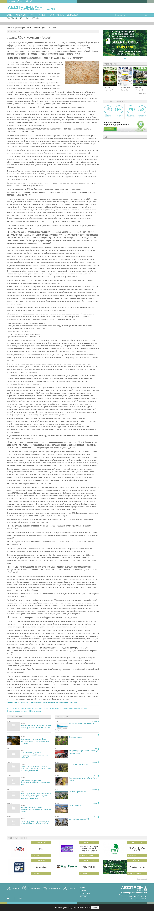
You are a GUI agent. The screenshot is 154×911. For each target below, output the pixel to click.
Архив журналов (54, 888)
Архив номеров (20, 27)
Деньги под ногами (75, 737)
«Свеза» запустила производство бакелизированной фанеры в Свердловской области (35, 782)
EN (21, 1)
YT (20, 898)
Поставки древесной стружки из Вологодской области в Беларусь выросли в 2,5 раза (36, 809)
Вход (13, 1)
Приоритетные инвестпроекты (131, 116)
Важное (82, 887)
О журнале (60, 15)
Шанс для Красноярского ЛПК (79, 819)
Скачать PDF (109, 90)
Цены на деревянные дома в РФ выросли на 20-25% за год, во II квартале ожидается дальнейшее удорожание (36, 796)
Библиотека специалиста (108, 116)
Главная (9, 15)
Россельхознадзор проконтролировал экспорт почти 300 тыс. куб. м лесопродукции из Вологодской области (36, 768)
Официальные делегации (142, 116)
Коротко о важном (75, 805)
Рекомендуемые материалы (29, 18)
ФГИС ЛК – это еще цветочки (78, 764)
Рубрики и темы (20, 15)
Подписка (15, 888)
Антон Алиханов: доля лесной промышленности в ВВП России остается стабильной (34, 755)
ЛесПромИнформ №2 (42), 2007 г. (45, 27)
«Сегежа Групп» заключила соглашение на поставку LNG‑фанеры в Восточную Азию (35, 822)
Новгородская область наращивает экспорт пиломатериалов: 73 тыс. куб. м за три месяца (36, 726)
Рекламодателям (72, 15)
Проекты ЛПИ (42, 15)
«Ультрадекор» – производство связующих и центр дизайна (83, 752)
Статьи (29, 27)
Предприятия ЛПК (119, 116)
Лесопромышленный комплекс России (81, 723)
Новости (32, 15)
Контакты (72, 888)
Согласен (95, 907)
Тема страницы (12, 18)
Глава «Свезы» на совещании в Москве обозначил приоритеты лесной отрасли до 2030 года (35, 741)
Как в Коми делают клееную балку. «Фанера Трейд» (83, 779)
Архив (52, 15)
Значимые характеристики (78, 792)
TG (31, 1)
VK (27, 1)
